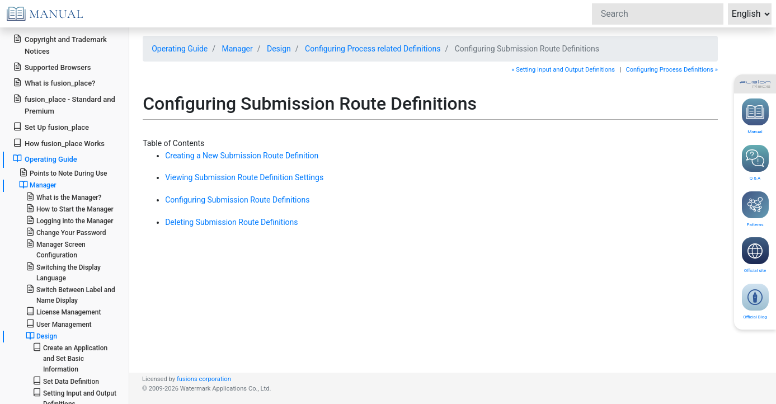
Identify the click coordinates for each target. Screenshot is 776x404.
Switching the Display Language (63, 272)
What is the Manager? (64, 196)
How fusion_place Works (59, 143)
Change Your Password (66, 232)
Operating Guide (180, 48)
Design (279, 48)
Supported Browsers (52, 67)
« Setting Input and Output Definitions (563, 69)
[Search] (657, 14)
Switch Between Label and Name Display (70, 294)
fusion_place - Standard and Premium (64, 104)
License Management (63, 311)
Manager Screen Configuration (56, 249)
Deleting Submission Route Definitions (231, 222)
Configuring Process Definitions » (671, 69)
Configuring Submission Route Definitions (237, 199)
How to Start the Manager (70, 208)
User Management (59, 323)
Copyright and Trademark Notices (60, 44)
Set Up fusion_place (51, 126)
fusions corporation (204, 379)
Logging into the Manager (70, 220)
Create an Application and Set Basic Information (69, 357)
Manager (237, 48)
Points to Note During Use (63, 172)
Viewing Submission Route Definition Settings (244, 177)
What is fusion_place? (54, 82)
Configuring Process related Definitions (372, 48)
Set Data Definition (65, 381)
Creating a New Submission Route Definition (241, 155)
